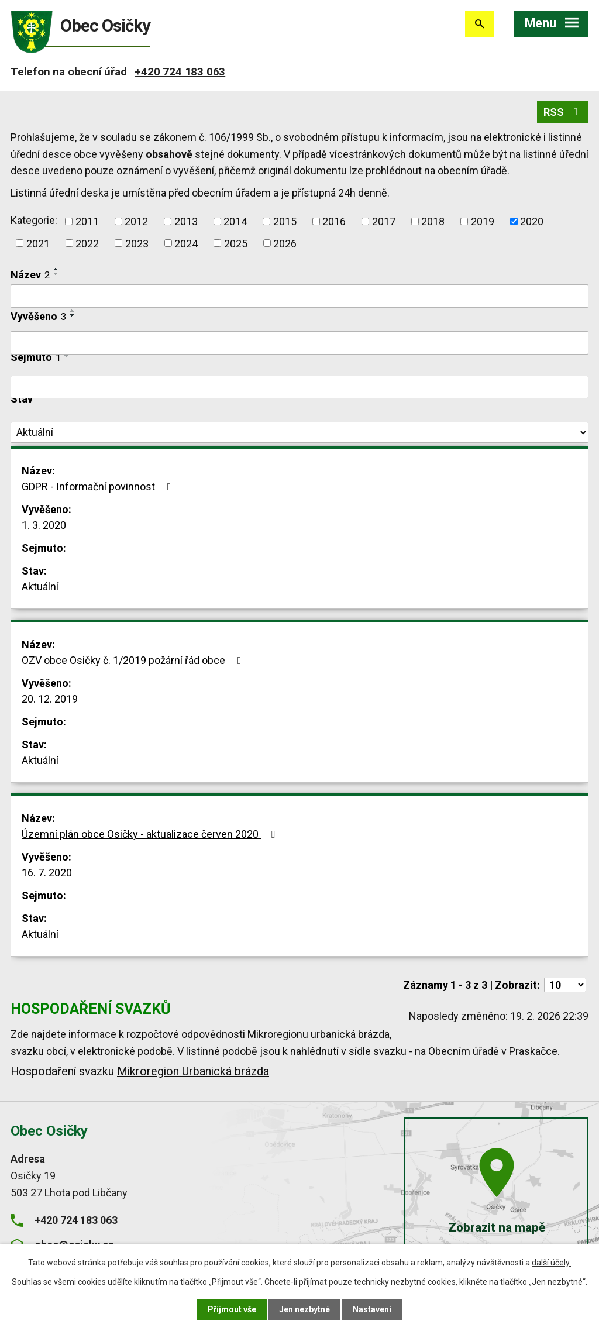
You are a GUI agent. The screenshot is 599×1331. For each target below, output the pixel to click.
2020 (531, 221)
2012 (136, 221)
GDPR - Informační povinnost (99, 486)
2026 (285, 243)
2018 (433, 221)
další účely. (551, 1262)
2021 (38, 243)
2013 (186, 221)
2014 (235, 221)
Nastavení (372, 1309)
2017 (383, 221)
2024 (186, 243)
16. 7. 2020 (47, 872)
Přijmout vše (232, 1309)
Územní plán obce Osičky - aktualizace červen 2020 (151, 834)
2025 (235, 243)
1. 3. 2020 (44, 525)
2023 (137, 243)
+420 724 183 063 (180, 71)
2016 (334, 221)
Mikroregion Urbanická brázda (193, 1071)
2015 (285, 221)
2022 (87, 243)
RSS (563, 112)
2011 (87, 221)
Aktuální (40, 586)
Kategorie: (34, 220)
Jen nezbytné (304, 1309)
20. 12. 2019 (50, 699)
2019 (482, 221)
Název (30, 275)
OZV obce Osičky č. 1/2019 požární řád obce (134, 660)
